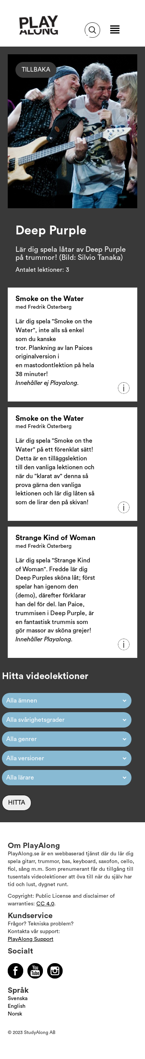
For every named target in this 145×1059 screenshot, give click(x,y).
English (17, 1006)
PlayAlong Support (30, 939)
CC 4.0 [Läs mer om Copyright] (45, 904)
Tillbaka (36, 70)
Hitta (16, 803)
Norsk (15, 1014)
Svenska (17, 998)
